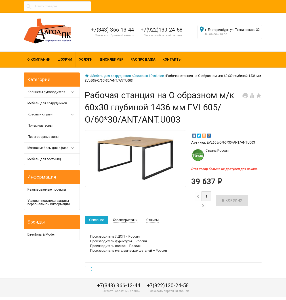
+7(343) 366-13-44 (112, 30)
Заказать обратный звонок (114, 35)
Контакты (171, 59)
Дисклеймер (111, 59)
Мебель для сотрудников (47, 103)
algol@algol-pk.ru (187, 295)
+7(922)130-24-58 (162, 30)
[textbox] (57, 6)
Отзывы (152, 213)
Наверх (267, 292)
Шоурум (64, 59)
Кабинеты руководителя (52, 92)
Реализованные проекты (46, 189)
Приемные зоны (40, 125)
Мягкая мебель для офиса (52, 148)
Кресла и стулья (52, 114)
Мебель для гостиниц (44, 159)
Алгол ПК (34, 295)
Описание (96, 213)
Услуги (86, 59)
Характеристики (125, 213)
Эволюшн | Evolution (148, 76)
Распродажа (143, 59)
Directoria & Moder (41, 234)
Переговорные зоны (43, 137)
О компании (38, 59)
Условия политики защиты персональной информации (48, 202)
